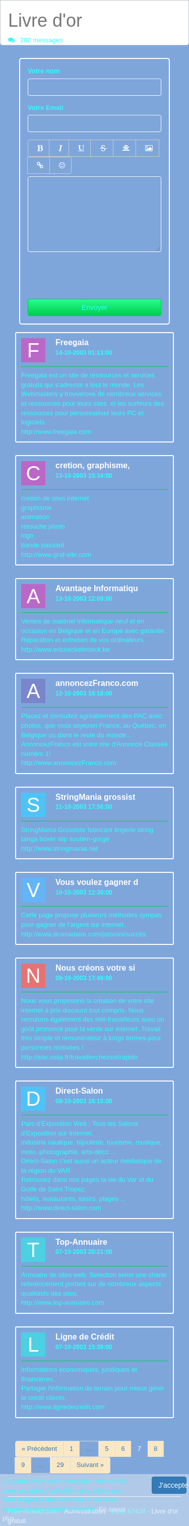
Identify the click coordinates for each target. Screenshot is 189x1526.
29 (60, 1465)
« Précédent (39, 1448)
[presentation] (104, 271)
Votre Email (46, 107)
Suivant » (90, 1465)
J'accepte (172, 1485)
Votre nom (43, 71)
